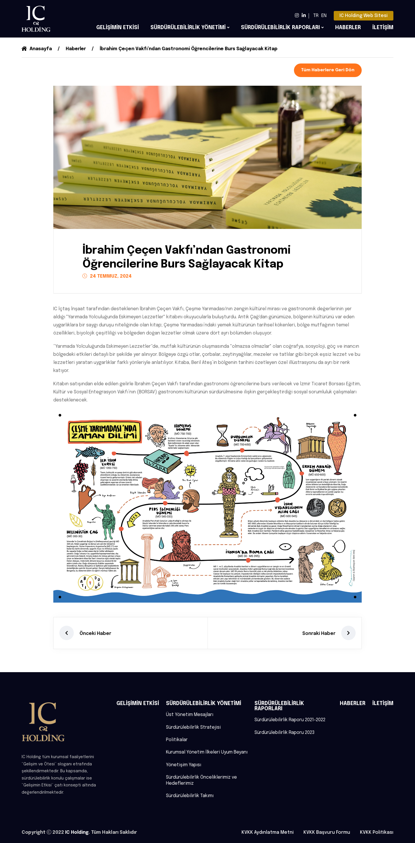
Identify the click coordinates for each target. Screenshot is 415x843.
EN (324, 15)
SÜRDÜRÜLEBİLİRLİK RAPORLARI (280, 27)
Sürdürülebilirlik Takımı (190, 796)
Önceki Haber (95, 633)
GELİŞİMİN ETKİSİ (117, 27)
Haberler (77, 48)
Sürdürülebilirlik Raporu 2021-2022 (290, 719)
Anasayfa (37, 48)
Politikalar (177, 739)
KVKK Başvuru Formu (326, 832)
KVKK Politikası (376, 832)
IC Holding (77, 832)
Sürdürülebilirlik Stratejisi (193, 726)
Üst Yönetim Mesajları (190, 714)
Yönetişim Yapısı (183, 764)
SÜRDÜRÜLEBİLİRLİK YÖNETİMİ (188, 27)
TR (315, 15)
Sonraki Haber (318, 633)
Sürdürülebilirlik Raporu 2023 (284, 732)
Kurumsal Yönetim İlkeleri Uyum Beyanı (207, 751)
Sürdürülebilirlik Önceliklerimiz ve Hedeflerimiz (202, 780)
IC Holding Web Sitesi (363, 15)
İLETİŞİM (382, 27)
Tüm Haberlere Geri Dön (327, 70)
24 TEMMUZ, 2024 (107, 276)
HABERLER (348, 27)
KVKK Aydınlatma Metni (268, 832)
